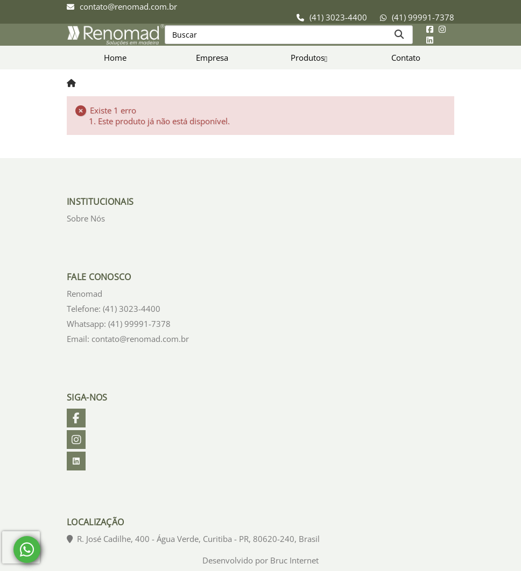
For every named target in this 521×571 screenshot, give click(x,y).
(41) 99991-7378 (423, 17)
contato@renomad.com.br (128, 6)
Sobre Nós (86, 218)
